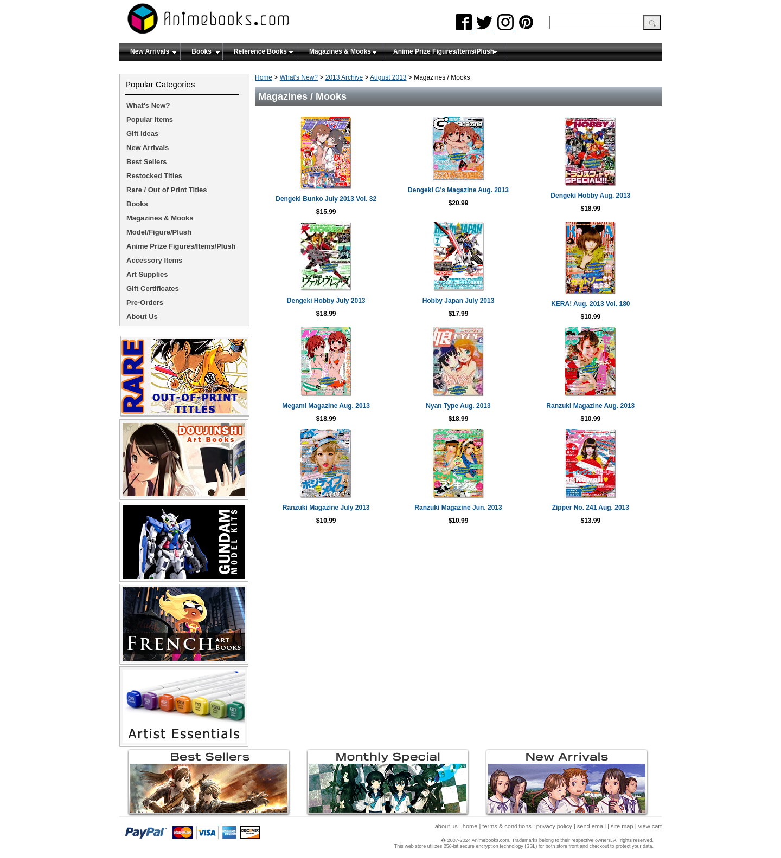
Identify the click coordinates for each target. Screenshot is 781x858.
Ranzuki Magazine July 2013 (326, 507)
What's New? (299, 77)
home (470, 826)
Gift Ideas (142, 133)
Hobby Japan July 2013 (458, 300)
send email (591, 826)
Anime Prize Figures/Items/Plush (443, 51)
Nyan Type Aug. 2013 (458, 406)
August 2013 (388, 77)
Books (201, 51)
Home (263, 77)
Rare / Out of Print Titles (166, 190)
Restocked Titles (154, 176)
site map (622, 826)
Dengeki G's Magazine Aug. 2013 (458, 190)
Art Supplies (147, 274)
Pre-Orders (144, 302)
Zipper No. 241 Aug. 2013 (590, 507)
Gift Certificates (152, 288)
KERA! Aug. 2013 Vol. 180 (590, 304)
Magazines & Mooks (340, 51)
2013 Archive (344, 77)
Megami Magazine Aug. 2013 (326, 406)
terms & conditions (506, 826)
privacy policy (554, 826)
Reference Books (260, 51)
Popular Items (149, 119)
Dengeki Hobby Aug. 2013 (590, 195)
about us (446, 826)
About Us (142, 317)
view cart (650, 826)
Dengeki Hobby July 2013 (326, 300)
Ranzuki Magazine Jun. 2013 (458, 507)
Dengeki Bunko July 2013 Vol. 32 (326, 199)
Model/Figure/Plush (158, 232)
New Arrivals (149, 51)
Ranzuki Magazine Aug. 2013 (590, 406)
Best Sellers (146, 162)
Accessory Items (154, 260)
